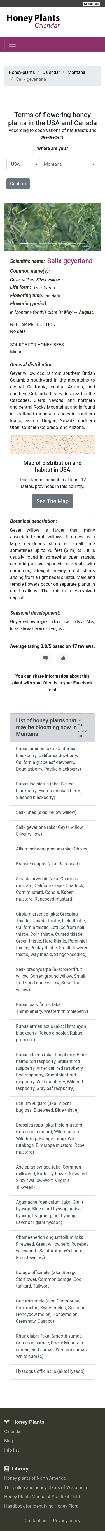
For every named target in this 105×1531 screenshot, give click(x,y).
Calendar (13, 1431)
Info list (11, 1450)
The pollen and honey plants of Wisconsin (45, 1487)
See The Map (52, 501)
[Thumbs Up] (63, 658)
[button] (11, 227)
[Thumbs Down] (46, 658)
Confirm (18, 183)
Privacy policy (66, 1520)
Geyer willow (22, 280)
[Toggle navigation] (12, 44)
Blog (8, 1440)
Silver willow (48, 280)
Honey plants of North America (35, 1478)
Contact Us (91, 4)
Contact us (35, 1520)
